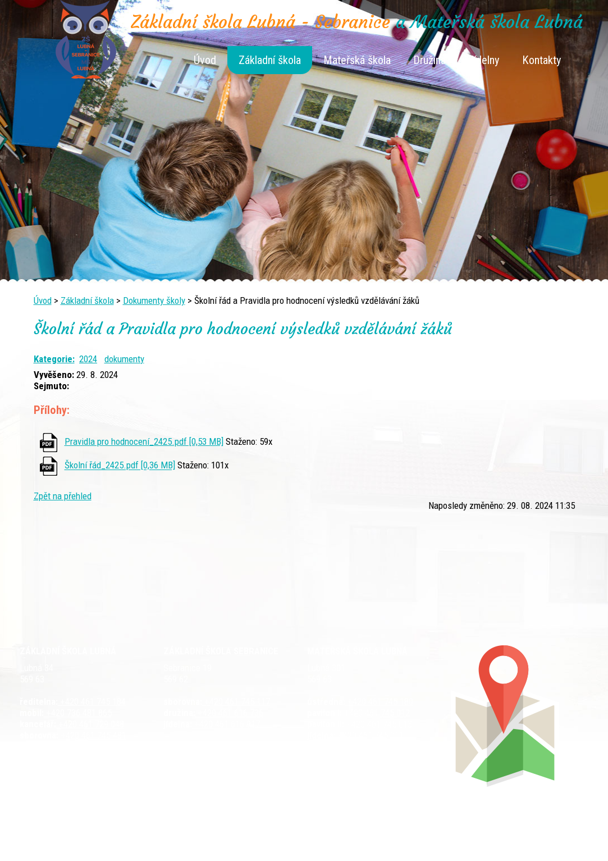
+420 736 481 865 (78, 712)
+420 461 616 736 (229, 712)
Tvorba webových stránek (290, 845)
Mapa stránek (427, 834)
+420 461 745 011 (370, 735)
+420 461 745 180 (379, 701)
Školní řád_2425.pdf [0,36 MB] (120, 465)
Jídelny (484, 60)
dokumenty (124, 359)
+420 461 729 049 (82, 746)
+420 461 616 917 (226, 724)
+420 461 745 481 (92, 735)
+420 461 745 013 (378, 724)
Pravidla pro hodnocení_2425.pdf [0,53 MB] (144, 441)
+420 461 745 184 (92, 701)
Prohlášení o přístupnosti (503, 834)
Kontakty (541, 60)
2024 (88, 359)
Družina (429, 60)
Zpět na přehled (63, 496)
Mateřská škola (357, 60)
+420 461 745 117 (236, 701)
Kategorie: (54, 359)
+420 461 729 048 (90, 724)
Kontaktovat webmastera (351, 834)
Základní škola (270, 60)
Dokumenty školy (154, 300)
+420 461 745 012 (376, 712)
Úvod (205, 60)
